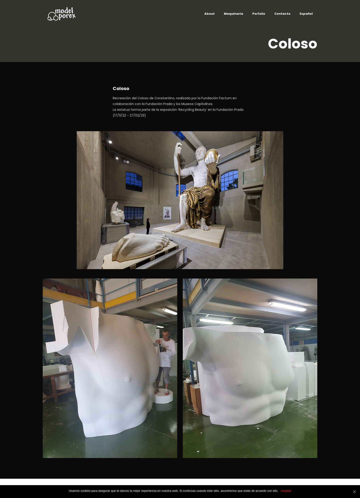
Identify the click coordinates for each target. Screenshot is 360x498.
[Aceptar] (354, 491)
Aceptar (286, 490)
